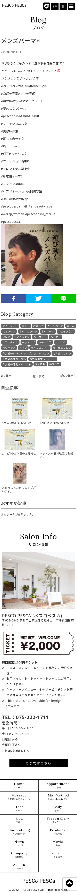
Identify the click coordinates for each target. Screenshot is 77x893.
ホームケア (45, 342)
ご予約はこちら (39, 763)
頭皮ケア (54, 364)
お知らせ (38, 326)
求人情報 (40, 364)
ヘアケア (55, 337)
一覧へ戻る (37, 376)
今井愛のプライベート (43, 359)
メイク (23, 348)
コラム (71, 326)
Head (19, 808)
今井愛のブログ (62, 348)
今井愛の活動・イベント (16, 364)
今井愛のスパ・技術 (14, 359)
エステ (26, 326)
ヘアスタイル (10, 342)
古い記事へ (7, 375)
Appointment (57, 785)
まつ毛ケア (9, 348)
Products (58, 832)
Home (19, 785)
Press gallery (58, 820)
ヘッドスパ (28, 342)
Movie (58, 843)
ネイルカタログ (28, 331)
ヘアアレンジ (22, 337)
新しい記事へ (68, 375)
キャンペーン (55, 326)
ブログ (6, 337)
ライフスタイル (40, 348)
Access (19, 866)
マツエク (60, 342)
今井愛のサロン (62, 353)
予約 (54, 6)
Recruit (57, 855)
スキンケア (9, 331)
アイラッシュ (10, 326)
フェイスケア (66, 331)
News (19, 843)
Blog (19, 820)
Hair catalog (19, 832)
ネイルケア (47, 331)
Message (19, 797)
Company (19, 855)
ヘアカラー (40, 337)
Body (58, 808)
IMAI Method (57, 797)
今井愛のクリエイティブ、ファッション (25, 353)
